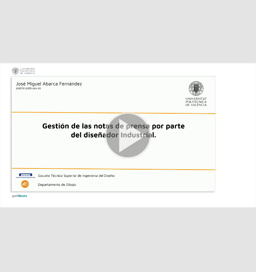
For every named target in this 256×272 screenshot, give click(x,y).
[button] (128, 136)
